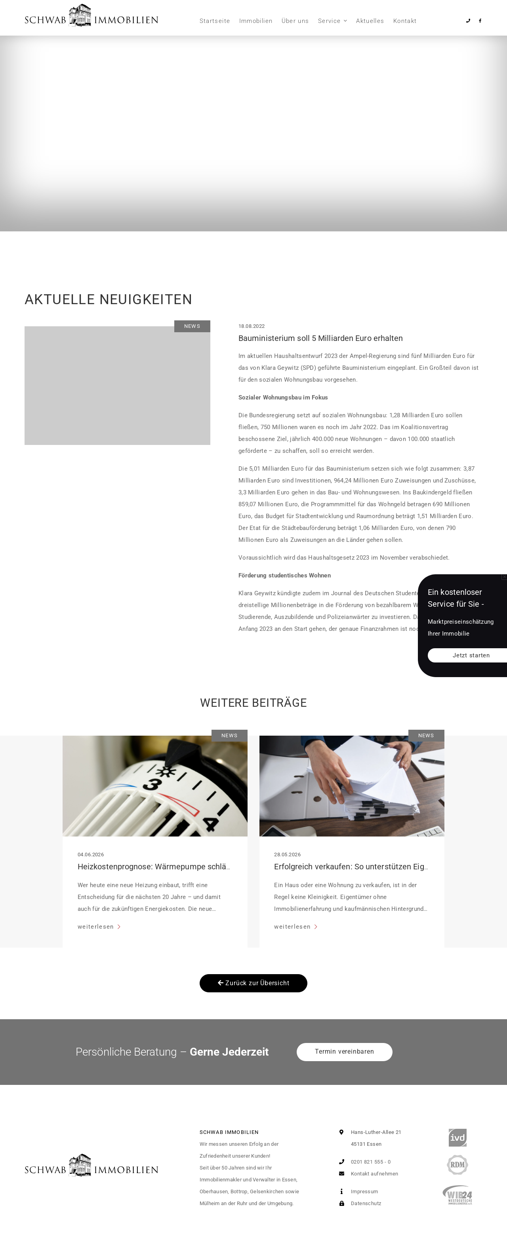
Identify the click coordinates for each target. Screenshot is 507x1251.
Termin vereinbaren (344, 1051)
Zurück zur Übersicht (254, 983)
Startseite (215, 21)
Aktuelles (370, 21)
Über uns (295, 21)
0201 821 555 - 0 (363, 1162)
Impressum (356, 1191)
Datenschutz (358, 1203)
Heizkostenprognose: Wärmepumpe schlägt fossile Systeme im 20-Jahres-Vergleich (227, 866)
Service (329, 21)
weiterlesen (97, 926)
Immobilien (256, 21)
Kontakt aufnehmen (366, 1174)
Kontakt (405, 21)
